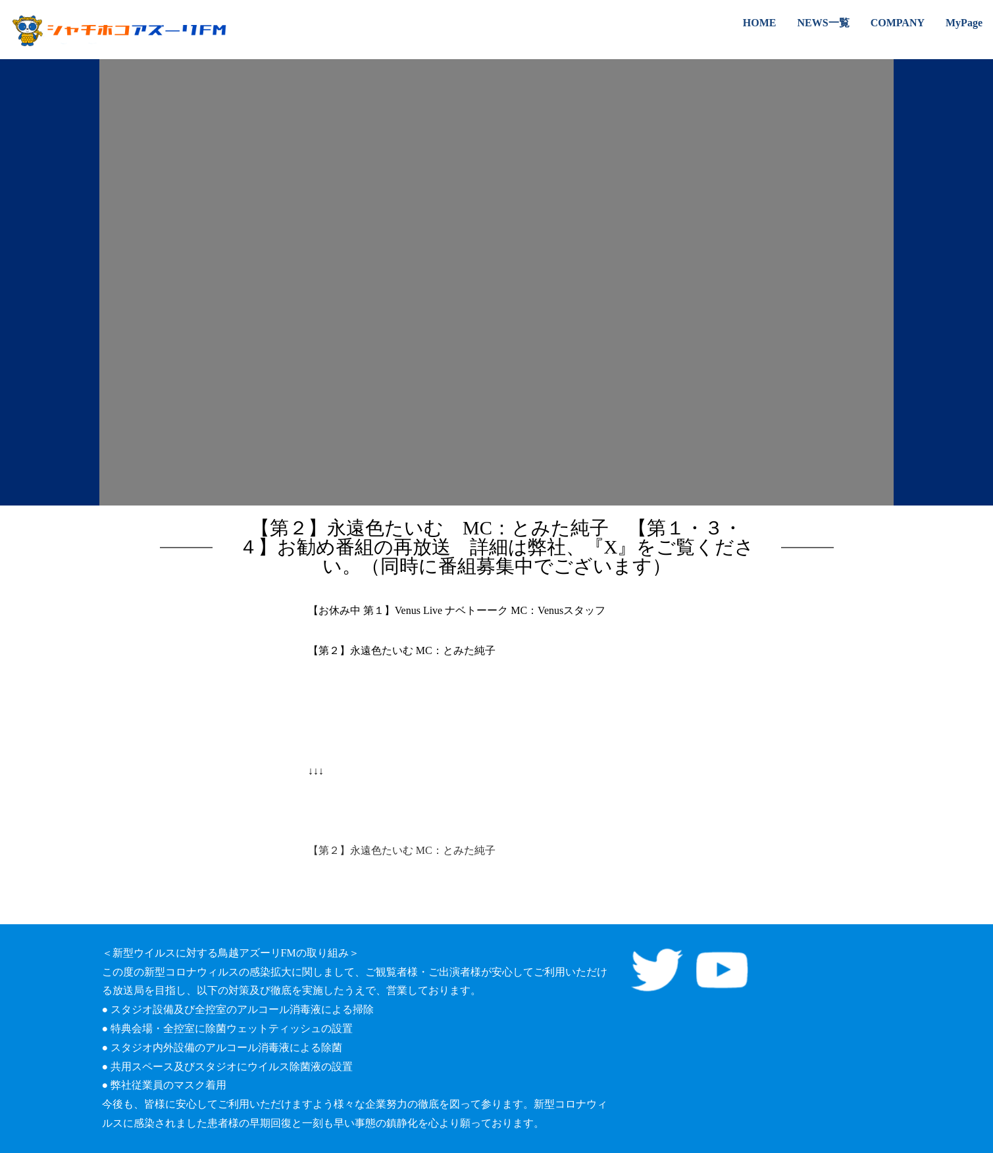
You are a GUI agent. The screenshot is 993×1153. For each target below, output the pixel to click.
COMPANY (898, 22)
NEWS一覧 (824, 22)
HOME (760, 22)
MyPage (964, 22)
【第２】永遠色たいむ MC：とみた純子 (402, 850)
